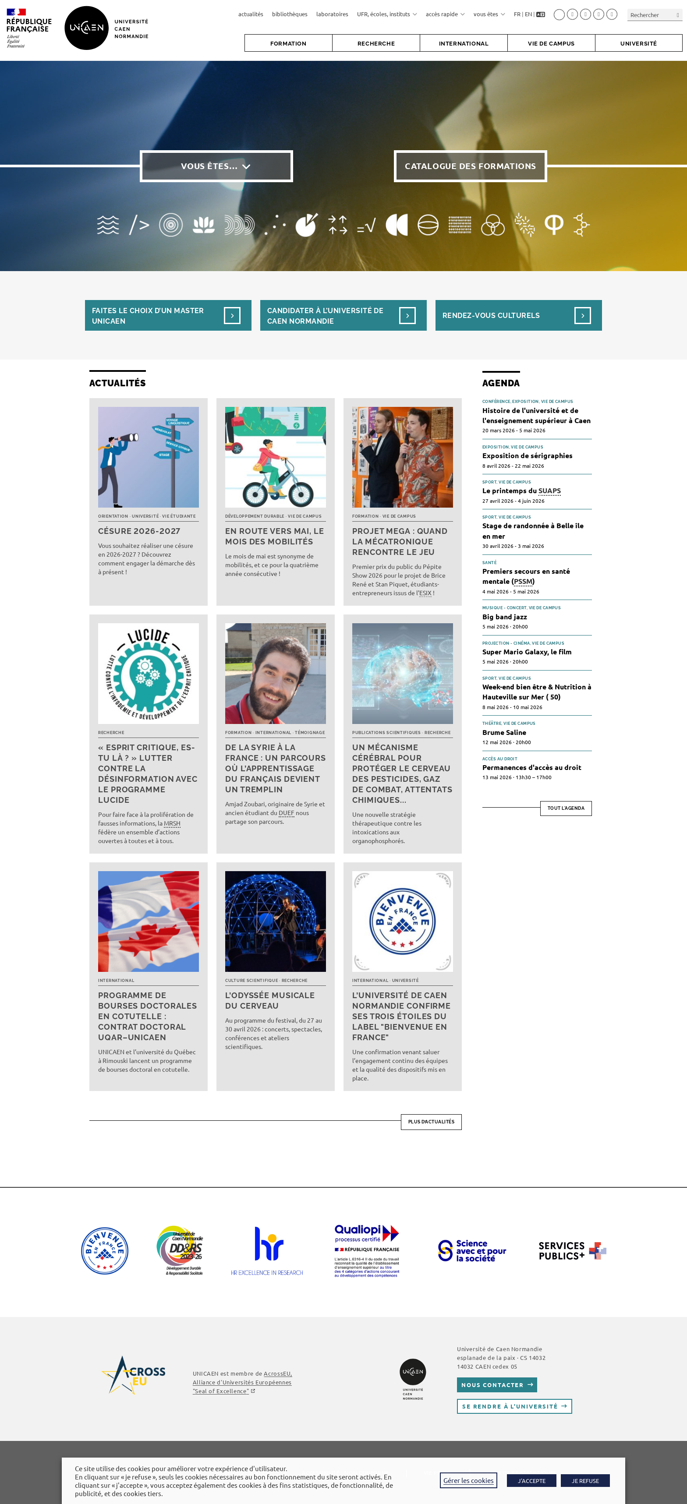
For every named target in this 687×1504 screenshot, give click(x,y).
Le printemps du (521, 491)
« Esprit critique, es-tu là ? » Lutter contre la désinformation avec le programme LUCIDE (148, 774)
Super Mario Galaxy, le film (527, 651)
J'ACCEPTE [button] (531, 1480)
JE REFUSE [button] (585, 1480)
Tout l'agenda (566, 808)
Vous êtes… (209, 165)
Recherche (111, 733)
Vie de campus (305, 516)
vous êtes (489, 14)
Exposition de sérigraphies (527, 455)
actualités (250, 14)
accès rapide (445, 14)
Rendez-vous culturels (491, 315)
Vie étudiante (178, 516)
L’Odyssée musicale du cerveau (270, 1000)
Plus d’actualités (431, 1121)
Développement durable (254, 516)
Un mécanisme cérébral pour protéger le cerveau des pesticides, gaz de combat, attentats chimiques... (402, 774)
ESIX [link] (425, 593)
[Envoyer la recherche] (678, 15)
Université (145, 516)
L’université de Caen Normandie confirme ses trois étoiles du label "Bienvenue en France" (401, 1016)
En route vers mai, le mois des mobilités (274, 536)
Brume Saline (504, 732)
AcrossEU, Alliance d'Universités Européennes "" (242, 1382)
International (273, 733)
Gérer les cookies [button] (468, 1480)
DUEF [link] (286, 812)
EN (528, 14)
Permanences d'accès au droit (531, 767)
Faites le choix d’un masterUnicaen (148, 316)
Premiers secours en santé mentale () (526, 576)
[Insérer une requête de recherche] (655, 15)
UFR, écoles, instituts (387, 14)
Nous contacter (492, 1384)
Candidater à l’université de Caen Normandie (325, 316)
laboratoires (332, 14)
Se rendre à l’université (510, 1406)
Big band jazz (504, 616)
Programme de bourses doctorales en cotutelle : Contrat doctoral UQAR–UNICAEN (147, 1016)
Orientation (113, 516)
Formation (365, 516)
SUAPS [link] (549, 490)
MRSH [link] (172, 823)
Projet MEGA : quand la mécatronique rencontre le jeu (400, 541)
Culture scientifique (251, 980)
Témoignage (310, 733)
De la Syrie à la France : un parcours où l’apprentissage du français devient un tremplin (275, 768)
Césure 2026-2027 (139, 531)
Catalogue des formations (470, 165)
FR (517, 14)
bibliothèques (290, 14)
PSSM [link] (523, 581)
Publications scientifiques (386, 733)
